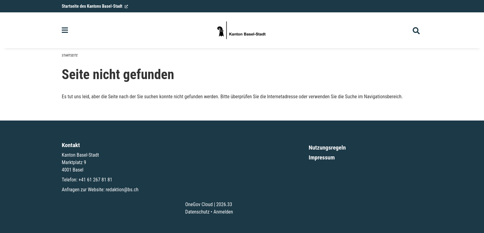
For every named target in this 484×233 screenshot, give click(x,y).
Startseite (70, 55)
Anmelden (223, 212)
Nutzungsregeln (327, 147)
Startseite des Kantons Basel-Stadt (95, 6)
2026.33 (224, 204)
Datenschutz (197, 212)
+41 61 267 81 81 (95, 180)
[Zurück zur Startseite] (242, 30)
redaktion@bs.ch (122, 190)
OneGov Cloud (199, 204)
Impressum (322, 157)
